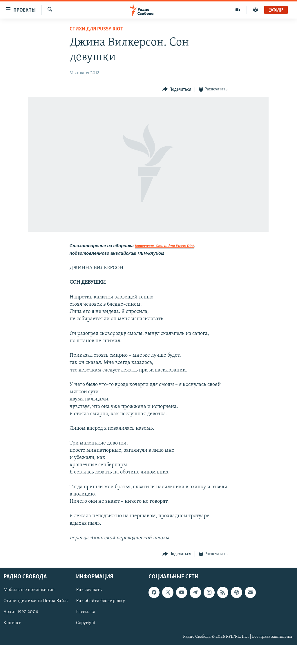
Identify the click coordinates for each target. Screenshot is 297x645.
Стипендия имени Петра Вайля (36, 601)
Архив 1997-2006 (20, 612)
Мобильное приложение (29, 590)
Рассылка (85, 612)
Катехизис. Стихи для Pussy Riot (164, 246)
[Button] (176, 89)
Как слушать (89, 590)
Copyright (85, 623)
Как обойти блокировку (100, 601)
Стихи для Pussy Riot (96, 29)
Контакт (12, 623)
